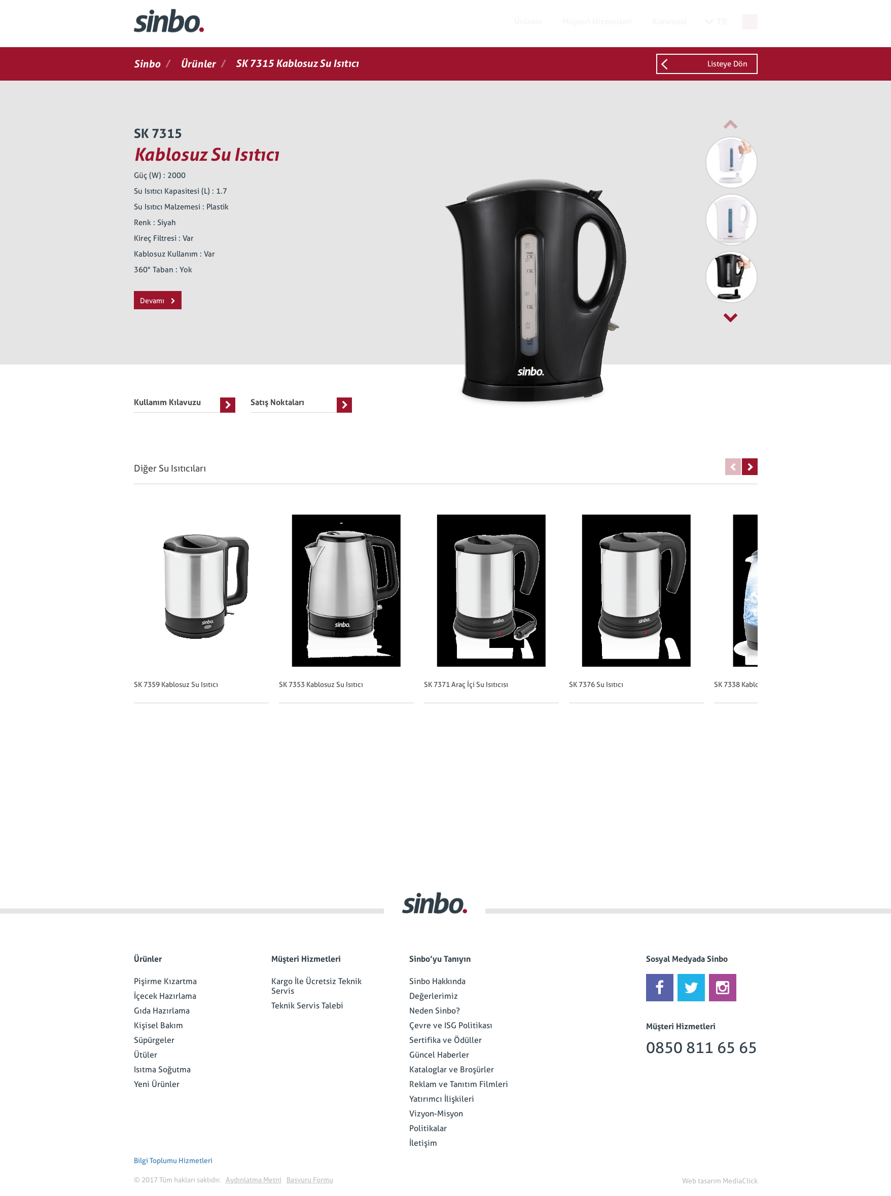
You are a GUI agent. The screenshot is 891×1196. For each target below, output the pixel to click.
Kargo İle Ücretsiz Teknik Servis (316, 986)
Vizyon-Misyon (436, 1113)
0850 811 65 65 (701, 1048)
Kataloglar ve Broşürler (451, 1069)
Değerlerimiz (433, 996)
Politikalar (428, 1128)
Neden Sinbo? (434, 1011)
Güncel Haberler (439, 1055)
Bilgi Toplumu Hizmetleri (173, 1160)
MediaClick (740, 1181)
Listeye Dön (727, 63)
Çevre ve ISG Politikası (450, 1025)
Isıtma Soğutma (162, 1069)
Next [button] (750, 466)
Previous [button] (733, 466)
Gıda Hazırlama (162, 1011)
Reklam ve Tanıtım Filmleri (458, 1084)
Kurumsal (669, 21)
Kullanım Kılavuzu (184, 405)
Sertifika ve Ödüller (445, 1040)
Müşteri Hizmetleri (597, 21)
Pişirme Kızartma (165, 981)
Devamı (157, 301)
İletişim (423, 1143)
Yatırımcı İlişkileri (441, 1099)
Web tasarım (701, 1181)
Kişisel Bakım (158, 1025)
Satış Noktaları (301, 405)
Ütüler (145, 1055)
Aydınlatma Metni (253, 1180)
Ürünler (528, 21)
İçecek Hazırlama (165, 996)
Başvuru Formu (310, 1180)
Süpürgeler (154, 1040)
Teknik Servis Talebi (307, 1005)
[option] (707, 162)
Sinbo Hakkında (437, 981)
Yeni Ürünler (157, 1084)
